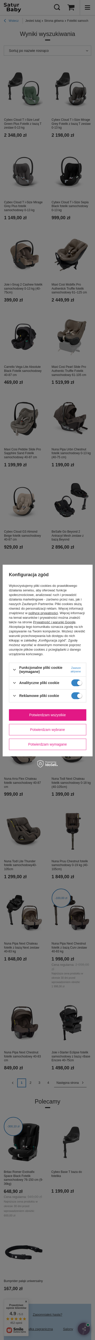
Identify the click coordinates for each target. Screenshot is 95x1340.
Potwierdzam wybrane (47, 730)
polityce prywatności (43, 613)
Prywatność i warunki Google (54, 622)
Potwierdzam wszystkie (47, 715)
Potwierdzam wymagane (47, 744)
